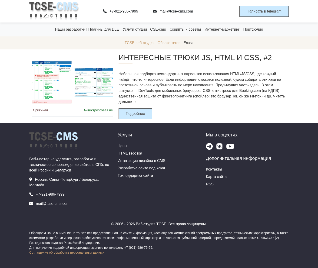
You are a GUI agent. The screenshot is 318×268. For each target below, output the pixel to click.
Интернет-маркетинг (222, 29)
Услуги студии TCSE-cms (144, 29)
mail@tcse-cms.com (173, 11)
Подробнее (135, 114)
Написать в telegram (264, 11)
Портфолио (253, 29)
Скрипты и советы (185, 29)
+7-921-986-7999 (120, 11)
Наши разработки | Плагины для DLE (87, 29)
